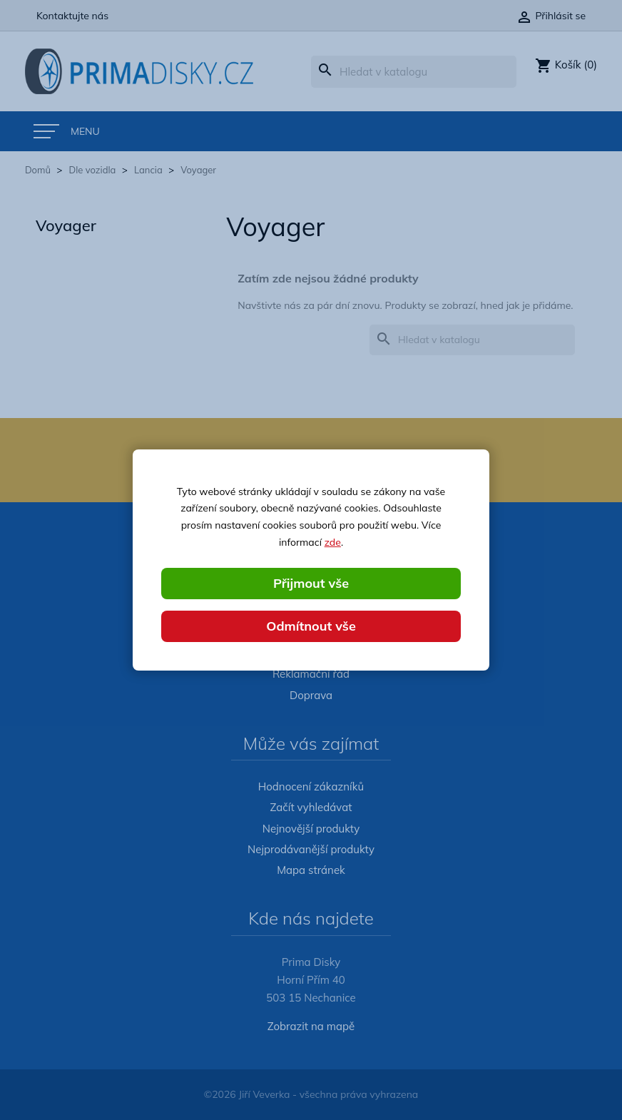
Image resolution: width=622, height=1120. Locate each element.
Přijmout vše (311, 583)
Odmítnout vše (311, 626)
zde (333, 542)
